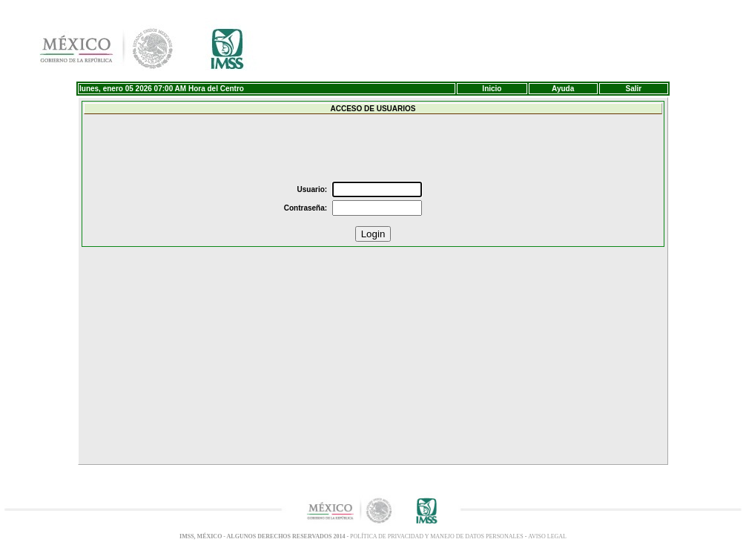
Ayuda (563, 89)
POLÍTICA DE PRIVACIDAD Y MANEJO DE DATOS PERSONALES (437, 536)
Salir (634, 89)
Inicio (491, 89)
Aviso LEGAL (547, 536)
